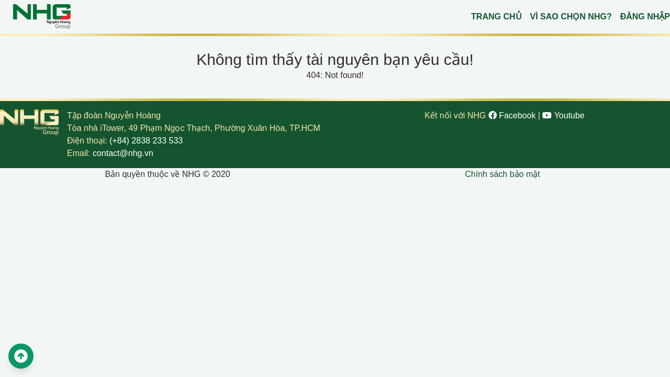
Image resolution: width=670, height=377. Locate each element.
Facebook (513, 115)
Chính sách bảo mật (502, 174)
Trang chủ (496, 16)
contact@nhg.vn (123, 153)
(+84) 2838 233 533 (146, 140)
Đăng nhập (645, 16)
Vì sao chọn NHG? (571, 16)
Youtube (563, 115)
